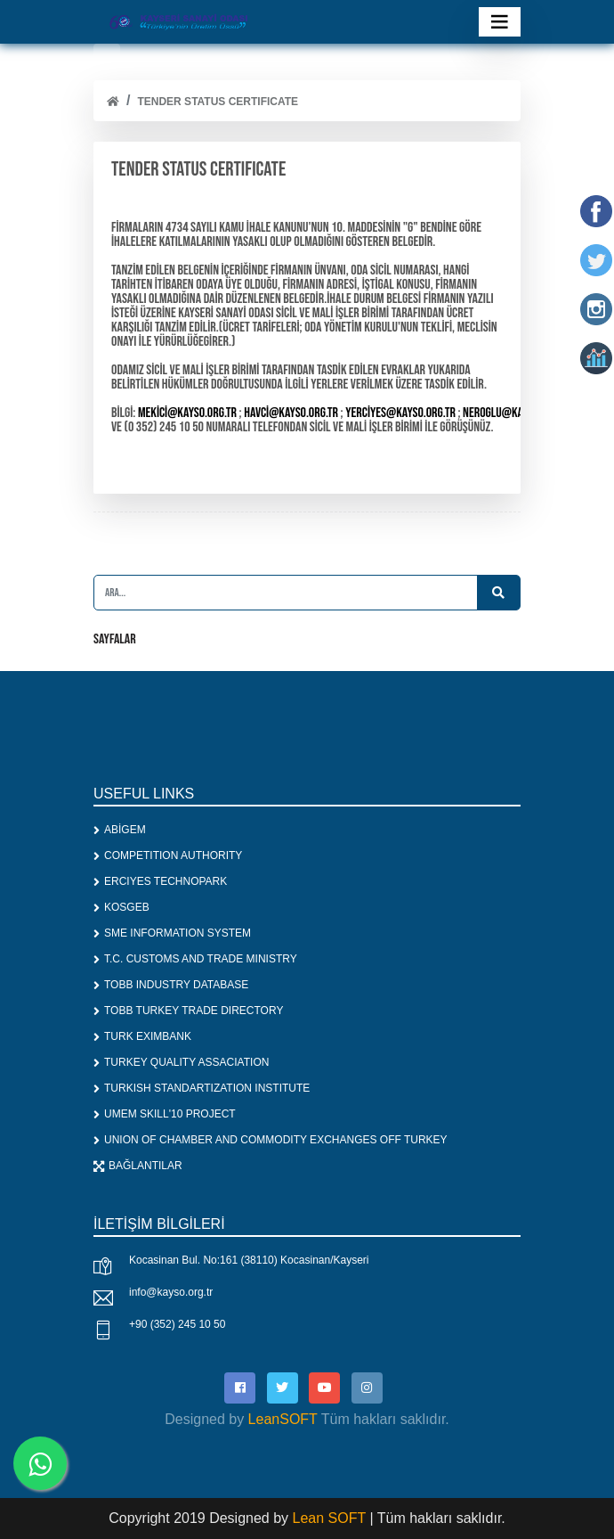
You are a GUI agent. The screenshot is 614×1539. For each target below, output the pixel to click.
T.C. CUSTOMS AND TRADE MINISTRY (195, 959)
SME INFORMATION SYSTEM (172, 933)
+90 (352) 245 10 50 (177, 1324)
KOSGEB (121, 907)
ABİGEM (119, 829)
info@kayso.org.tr (171, 1292)
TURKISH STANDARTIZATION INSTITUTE (201, 1088)
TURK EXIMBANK (142, 1036)
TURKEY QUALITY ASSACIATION (181, 1062)
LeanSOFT (283, 1419)
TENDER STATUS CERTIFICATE (217, 101)
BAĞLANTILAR (137, 1165)
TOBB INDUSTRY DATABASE (170, 984)
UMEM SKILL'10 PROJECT (164, 1114)
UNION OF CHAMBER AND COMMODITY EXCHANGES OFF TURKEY (270, 1140)
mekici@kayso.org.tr (187, 413)
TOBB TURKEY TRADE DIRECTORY (188, 1010)
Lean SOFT (331, 1518)
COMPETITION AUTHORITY (167, 855)
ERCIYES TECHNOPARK (160, 881)
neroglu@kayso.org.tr (517, 413)
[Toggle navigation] (500, 22)
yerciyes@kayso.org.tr (400, 413)
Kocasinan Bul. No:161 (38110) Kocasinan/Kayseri (249, 1260)
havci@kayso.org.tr (291, 413)
